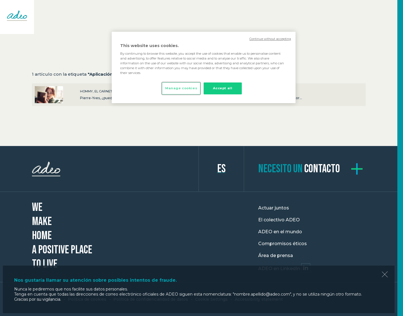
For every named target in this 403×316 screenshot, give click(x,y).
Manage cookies (181, 88)
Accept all (222, 88)
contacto (299, 169)
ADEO (115, 169)
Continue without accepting (270, 39)
